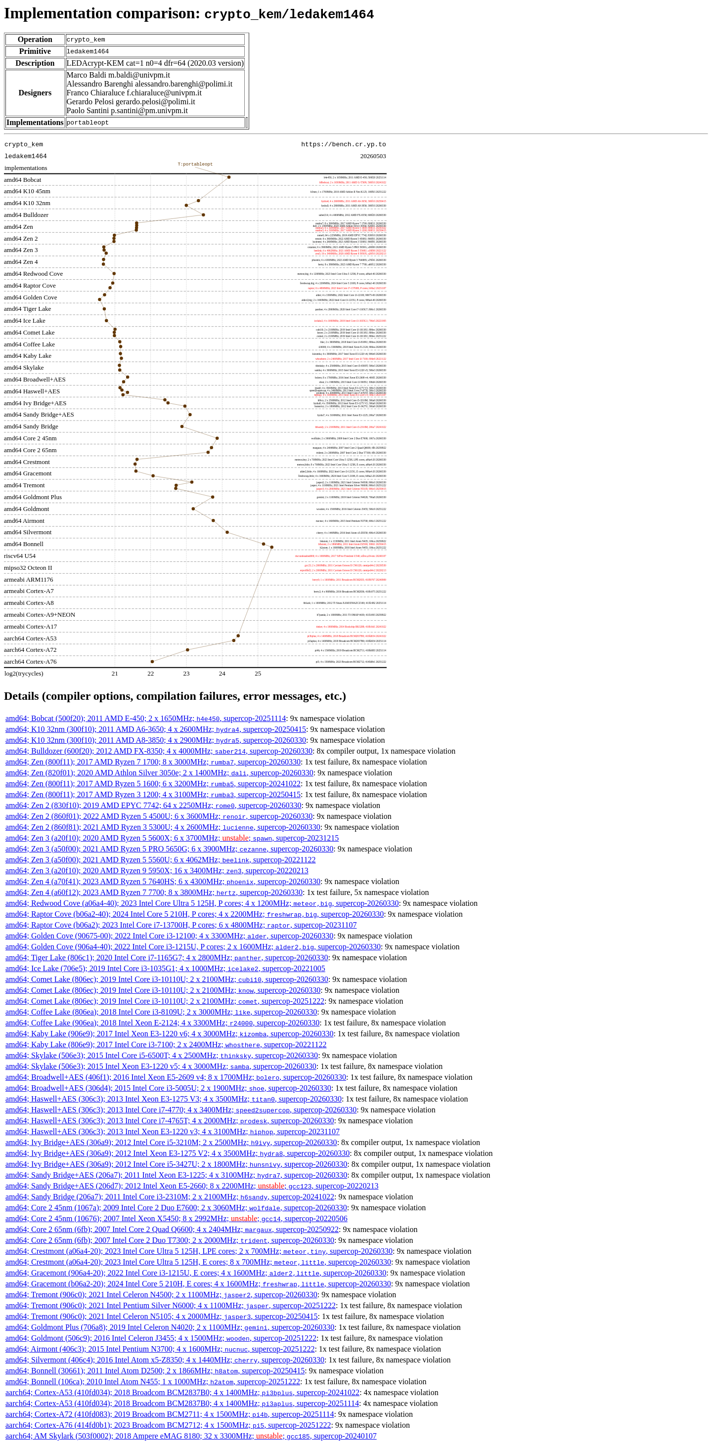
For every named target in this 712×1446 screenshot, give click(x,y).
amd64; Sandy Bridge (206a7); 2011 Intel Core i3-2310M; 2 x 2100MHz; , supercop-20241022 (169, 1196)
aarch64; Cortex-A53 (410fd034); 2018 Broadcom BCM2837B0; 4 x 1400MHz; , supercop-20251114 (182, 1403)
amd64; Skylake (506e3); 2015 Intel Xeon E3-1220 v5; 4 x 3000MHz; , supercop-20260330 (160, 1066)
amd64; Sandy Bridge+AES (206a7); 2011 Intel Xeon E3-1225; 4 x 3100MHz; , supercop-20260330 (176, 1175)
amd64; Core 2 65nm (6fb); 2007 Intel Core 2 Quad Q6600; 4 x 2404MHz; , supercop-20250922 (172, 1229)
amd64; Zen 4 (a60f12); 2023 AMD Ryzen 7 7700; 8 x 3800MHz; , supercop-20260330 (154, 892)
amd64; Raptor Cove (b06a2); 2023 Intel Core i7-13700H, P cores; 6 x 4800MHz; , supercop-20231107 (180, 925)
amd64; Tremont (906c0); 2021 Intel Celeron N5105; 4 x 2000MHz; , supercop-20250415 (161, 1316)
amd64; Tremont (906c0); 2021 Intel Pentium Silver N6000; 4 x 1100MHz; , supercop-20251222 (170, 1305)
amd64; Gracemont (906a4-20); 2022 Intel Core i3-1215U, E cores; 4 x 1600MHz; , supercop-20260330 (195, 1273)
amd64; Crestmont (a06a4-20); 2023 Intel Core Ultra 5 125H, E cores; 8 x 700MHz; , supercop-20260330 (198, 1262)
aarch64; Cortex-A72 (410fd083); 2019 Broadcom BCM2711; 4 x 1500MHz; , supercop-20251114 (169, 1414)
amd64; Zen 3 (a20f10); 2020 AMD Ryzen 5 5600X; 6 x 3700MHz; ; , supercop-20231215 (172, 838)
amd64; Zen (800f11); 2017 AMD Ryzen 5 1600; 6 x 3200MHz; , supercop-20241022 (153, 783)
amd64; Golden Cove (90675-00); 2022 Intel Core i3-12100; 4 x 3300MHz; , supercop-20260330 (169, 936)
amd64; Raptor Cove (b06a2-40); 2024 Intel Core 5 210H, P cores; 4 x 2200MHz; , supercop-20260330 (194, 914)
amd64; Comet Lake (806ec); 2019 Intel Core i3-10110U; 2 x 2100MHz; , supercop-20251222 (164, 1001)
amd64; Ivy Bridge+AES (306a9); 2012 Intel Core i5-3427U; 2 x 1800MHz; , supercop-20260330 (176, 1164)
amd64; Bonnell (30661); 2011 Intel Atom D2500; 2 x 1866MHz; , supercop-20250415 (155, 1370)
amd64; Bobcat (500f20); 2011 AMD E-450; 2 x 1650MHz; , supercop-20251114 (145, 718)
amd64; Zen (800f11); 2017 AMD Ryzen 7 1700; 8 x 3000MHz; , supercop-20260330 (153, 762)
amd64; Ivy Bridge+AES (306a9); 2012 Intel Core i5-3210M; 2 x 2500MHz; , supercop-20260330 (171, 1142)
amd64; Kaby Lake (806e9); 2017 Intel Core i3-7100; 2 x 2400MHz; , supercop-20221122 (166, 1044)
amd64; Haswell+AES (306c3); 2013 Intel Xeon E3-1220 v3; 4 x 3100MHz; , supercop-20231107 (172, 1131)
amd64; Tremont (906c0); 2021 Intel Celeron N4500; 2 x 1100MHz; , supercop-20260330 (161, 1294)
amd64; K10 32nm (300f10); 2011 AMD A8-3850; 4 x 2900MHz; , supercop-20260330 (155, 740)
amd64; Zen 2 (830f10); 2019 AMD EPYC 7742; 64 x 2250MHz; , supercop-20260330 (153, 805)
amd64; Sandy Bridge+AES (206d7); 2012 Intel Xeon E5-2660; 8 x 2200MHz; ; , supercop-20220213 (191, 1186)
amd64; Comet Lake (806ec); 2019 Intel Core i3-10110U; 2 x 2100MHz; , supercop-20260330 (166, 979)
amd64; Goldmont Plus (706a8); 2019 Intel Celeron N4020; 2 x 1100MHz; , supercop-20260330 (169, 1327)
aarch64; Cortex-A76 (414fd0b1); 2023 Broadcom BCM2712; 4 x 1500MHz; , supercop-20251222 (168, 1425)
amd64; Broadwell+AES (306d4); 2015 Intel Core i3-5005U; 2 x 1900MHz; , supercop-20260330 (168, 1088)
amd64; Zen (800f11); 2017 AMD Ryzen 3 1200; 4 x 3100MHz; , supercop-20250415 (153, 794)
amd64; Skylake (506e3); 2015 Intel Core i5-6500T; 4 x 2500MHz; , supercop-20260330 (161, 1055)
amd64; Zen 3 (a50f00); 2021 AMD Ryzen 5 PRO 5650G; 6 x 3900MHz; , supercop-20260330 (169, 849)
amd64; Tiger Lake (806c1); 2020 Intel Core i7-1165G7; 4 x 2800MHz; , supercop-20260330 (166, 957)
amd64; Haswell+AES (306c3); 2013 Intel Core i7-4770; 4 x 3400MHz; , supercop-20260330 (180, 1110)
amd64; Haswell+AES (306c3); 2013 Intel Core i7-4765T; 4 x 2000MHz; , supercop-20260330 (169, 1120)
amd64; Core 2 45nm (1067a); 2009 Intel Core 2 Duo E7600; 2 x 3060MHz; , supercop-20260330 (176, 1207)
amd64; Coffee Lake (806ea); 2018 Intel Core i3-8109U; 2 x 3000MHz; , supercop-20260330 (161, 1012)
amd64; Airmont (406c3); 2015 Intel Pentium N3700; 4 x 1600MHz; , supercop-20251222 (159, 1349)
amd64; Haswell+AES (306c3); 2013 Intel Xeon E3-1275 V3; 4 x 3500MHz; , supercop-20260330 (173, 1099)
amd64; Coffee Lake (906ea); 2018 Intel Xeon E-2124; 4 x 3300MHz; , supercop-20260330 (162, 1023)
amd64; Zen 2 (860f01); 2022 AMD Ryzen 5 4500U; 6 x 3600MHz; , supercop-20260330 (158, 816)
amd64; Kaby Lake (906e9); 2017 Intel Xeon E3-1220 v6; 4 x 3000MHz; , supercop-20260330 (169, 1033)
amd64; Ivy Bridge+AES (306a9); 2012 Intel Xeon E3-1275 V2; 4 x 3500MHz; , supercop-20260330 (177, 1153)
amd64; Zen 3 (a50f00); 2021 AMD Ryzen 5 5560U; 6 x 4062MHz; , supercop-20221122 (160, 859)
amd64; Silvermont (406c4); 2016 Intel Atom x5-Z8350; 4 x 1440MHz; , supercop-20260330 (164, 1360)
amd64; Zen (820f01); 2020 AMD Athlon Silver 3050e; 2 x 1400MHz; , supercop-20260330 (159, 772)
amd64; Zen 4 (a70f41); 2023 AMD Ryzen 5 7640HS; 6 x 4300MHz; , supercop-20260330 (162, 881)
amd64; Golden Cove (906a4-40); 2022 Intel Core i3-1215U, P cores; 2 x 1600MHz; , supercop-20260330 (193, 946)
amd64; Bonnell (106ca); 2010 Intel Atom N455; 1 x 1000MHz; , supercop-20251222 (152, 1381)
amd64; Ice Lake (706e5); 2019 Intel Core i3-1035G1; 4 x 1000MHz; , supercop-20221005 (165, 968)
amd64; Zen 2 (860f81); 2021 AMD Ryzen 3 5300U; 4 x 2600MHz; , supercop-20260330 (162, 827)
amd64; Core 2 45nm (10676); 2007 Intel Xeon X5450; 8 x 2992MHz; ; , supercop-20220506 (176, 1218)
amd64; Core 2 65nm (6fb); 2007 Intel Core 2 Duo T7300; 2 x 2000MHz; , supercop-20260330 (169, 1240)
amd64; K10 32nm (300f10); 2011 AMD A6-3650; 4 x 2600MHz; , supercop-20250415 (155, 729)
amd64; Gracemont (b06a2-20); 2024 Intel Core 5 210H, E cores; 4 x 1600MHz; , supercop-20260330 (198, 1283)
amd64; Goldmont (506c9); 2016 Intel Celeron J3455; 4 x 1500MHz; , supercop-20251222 (160, 1338)
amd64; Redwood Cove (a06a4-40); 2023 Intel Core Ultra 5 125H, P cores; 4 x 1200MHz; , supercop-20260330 (202, 903)
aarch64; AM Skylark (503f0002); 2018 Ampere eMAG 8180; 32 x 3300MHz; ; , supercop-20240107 (191, 1436)
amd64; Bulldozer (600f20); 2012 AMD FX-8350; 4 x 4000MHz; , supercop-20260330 (158, 751)
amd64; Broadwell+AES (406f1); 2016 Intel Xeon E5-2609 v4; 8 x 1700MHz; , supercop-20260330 (175, 1077)
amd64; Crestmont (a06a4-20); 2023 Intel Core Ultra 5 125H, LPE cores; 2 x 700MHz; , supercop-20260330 (199, 1251)
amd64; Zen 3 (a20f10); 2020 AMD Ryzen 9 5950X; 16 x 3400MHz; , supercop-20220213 (157, 870)
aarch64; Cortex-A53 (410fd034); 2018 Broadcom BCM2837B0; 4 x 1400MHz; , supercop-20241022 (182, 1392)
